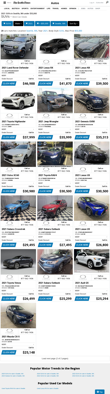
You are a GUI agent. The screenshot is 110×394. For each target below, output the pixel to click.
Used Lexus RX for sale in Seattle (47, 388)
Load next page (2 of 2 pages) (55, 358)
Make (18, 23)
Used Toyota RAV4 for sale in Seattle (13, 388)
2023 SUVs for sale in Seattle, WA (83, 374)
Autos (55, 3)
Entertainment (38, 8)
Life (48, 8)
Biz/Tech (16, 8)
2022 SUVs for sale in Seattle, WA (48, 376)
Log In (92, 3)
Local (7, 8)
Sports (25, 8)
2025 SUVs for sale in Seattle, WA (13, 374)
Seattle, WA (58, 23)
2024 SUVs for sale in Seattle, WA (48, 374)
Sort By (73, 23)
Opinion (72, 8)
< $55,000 (42, 23)
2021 (29, 23)
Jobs (83, 8)
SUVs (7, 23)
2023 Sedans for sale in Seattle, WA (13, 376)
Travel (55, 8)
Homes (64, 8)
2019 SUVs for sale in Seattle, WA (83, 376)
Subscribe (99, 3)
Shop (97, 8)
